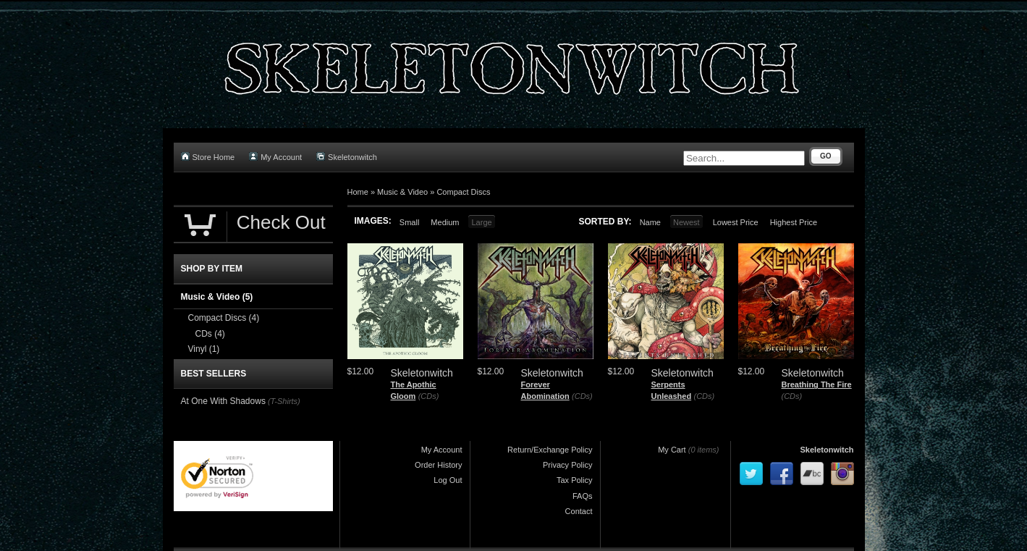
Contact (579, 511)
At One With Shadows (223, 401)
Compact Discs (463, 192)
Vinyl (204, 349)
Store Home (208, 156)
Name (650, 222)
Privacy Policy (567, 464)
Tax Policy (575, 480)
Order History (438, 464)
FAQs (582, 496)
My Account (275, 156)
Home (357, 192)
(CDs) (428, 396)
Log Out (448, 480)
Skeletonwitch (346, 156)
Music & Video (402, 192)
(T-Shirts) (284, 401)
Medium (445, 222)
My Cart (672, 449)
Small (410, 222)
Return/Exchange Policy (549, 449)
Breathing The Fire (817, 384)
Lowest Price (735, 222)
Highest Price (793, 222)
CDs (210, 334)
